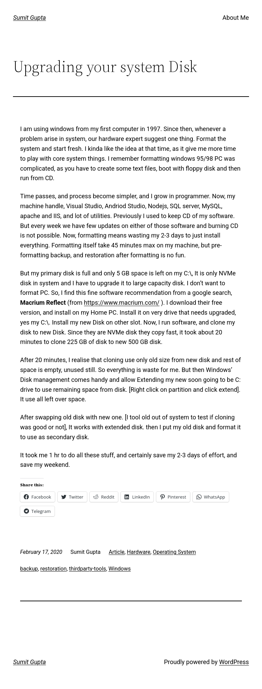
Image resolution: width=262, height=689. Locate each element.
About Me (235, 17)
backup (29, 568)
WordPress (234, 661)
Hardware (138, 552)
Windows (119, 568)
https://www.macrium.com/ (121, 302)
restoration (53, 568)
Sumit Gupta (29, 17)
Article (117, 552)
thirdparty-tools (87, 568)
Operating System (174, 552)
